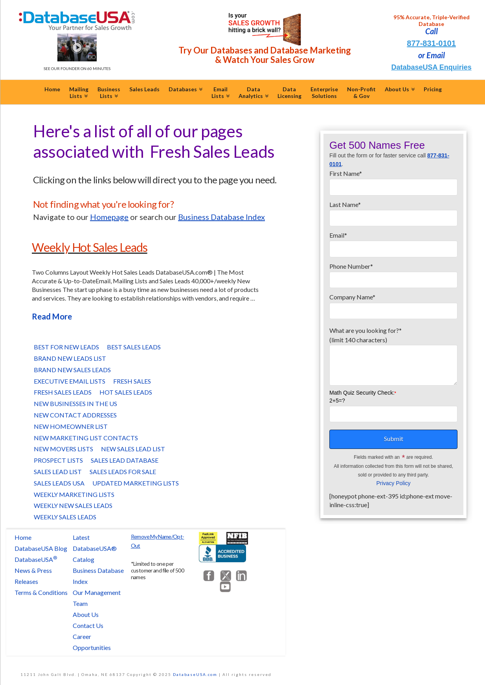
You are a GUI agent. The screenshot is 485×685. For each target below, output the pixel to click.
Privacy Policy (393, 483)
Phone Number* (393, 273)
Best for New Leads (66, 347)
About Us (86, 614)
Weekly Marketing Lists (74, 494)
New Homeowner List (71, 426)
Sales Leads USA (59, 483)
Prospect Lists (58, 460)
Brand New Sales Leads (72, 369)
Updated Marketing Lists (135, 483)
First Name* (393, 181)
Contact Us (88, 625)
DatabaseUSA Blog (41, 548)
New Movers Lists (63, 448)
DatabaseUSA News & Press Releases (36, 570)
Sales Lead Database (124, 460)
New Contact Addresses (75, 415)
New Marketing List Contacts (86, 437)
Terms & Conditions (41, 592)
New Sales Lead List (133, 448)
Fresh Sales (132, 381)
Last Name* (393, 212)
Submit (393, 438)
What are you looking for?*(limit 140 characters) (393, 340)
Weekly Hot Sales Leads (89, 247)
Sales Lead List (58, 471)
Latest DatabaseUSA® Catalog (95, 548)
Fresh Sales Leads (63, 392)
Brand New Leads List (70, 358)
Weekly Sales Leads (65, 517)
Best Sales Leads (134, 347)
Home (23, 537)
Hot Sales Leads (125, 392)
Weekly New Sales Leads (73, 505)
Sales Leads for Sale (123, 471)
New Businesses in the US (75, 403)
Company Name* (393, 304)
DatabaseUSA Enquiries (431, 67)
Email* (393, 242)
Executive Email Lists (69, 381)
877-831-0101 (431, 43)
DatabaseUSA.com (195, 674)
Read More (52, 316)
